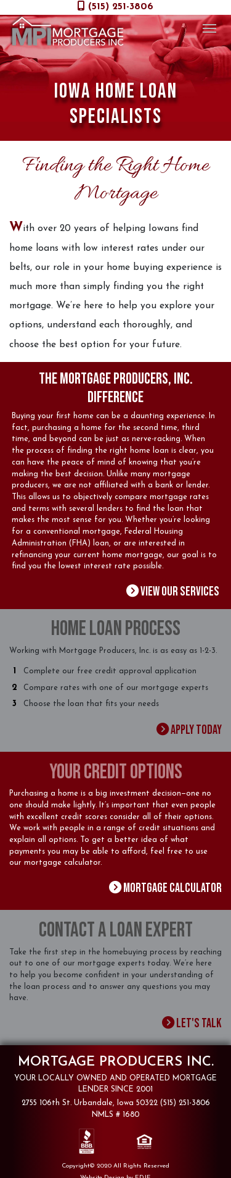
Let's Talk (194, 1018)
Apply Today (191, 727)
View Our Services (177, 591)
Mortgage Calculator (170, 884)
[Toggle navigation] (209, 27)
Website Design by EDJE (115, 1171)
